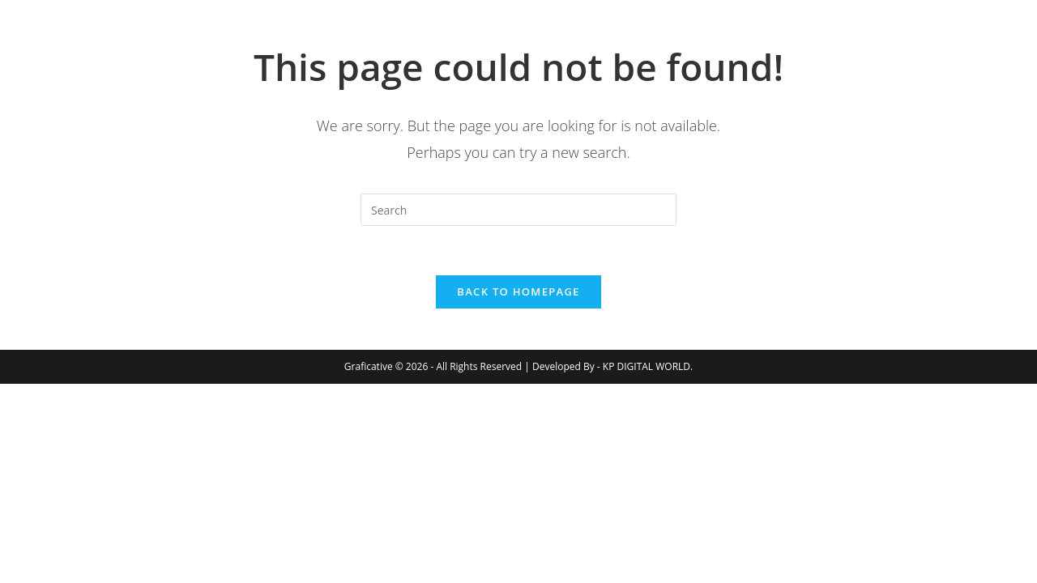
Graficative (161, 40)
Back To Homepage (518, 291)
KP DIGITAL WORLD (646, 366)
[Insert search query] (518, 210)
